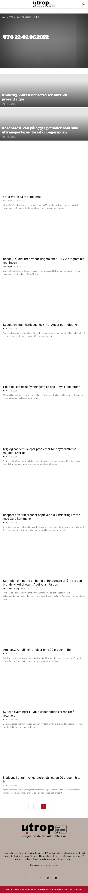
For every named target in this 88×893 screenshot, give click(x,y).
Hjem (3, 17)
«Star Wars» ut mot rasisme (22, 197)
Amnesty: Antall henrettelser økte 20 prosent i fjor (37, 650)
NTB (3, 104)
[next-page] (55, 806)
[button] (84, 4)
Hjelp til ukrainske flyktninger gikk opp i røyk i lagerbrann (41, 387)
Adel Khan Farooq (11, 588)
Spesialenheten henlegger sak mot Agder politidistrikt (40, 325)
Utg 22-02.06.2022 (23, 17)
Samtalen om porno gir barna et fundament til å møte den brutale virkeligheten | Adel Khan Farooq (42, 582)
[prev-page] (31, 806)
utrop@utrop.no (50, 865)
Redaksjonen (9, 201)
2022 (11, 17)
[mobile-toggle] (5, 4)
